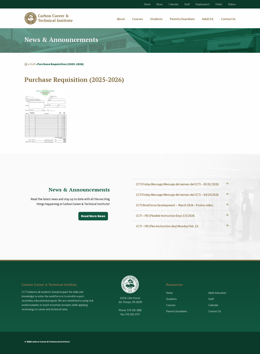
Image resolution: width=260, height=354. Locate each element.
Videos (232, 4)
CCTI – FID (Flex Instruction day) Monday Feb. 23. (167, 226)
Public (218, 4)
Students (171, 299)
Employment (203, 4)
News (159, 4)
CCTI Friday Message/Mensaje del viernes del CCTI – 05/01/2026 (177, 184)
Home (147, 4)
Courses (171, 305)
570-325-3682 (134, 310)
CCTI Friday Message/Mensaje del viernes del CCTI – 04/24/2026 (177, 195)
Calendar (174, 4)
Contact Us (214, 311)
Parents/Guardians (176, 311)
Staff (187, 4)
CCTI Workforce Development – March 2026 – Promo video (174, 205)
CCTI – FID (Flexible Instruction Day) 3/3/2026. (166, 216)
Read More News (93, 216)
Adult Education (217, 293)
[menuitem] (121, 19)
